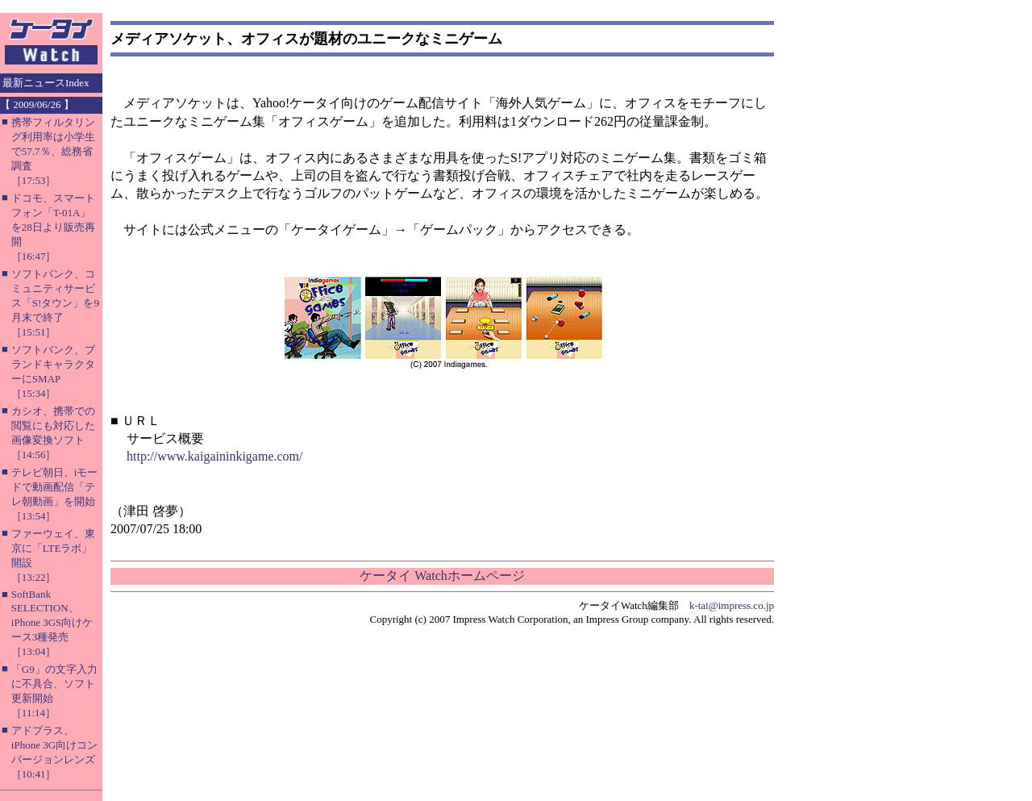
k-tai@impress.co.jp (731, 605)
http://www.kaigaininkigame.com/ (214, 456)
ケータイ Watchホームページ (442, 575)
